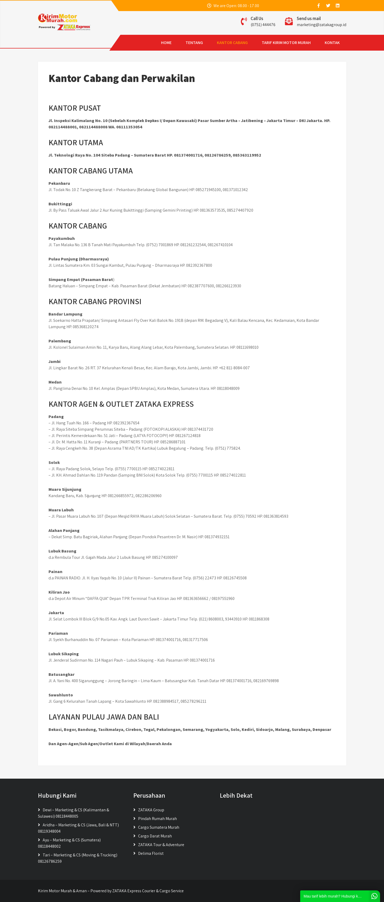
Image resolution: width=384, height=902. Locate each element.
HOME (133, 42)
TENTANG (161, 42)
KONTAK (299, 42)
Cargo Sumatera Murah (158, 827)
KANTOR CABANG (199, 42)
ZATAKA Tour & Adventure (161, 844)
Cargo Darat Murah (155, 836)
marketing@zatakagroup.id (321, 24)
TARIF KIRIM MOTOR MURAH (253, 42)
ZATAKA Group (151, 810)
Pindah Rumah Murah (157, 818)
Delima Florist (151, 853)
